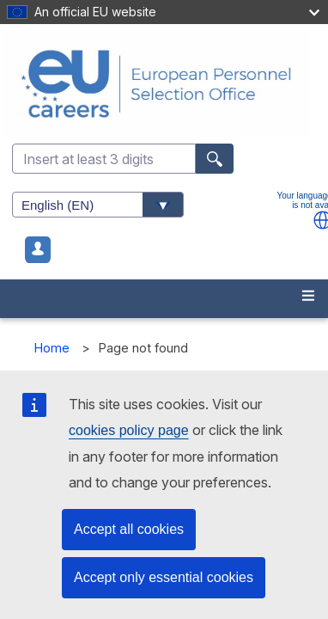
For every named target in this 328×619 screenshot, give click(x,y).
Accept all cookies (129, 529)
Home (52, 347)
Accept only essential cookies (163, 577)
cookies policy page (129, 430)
